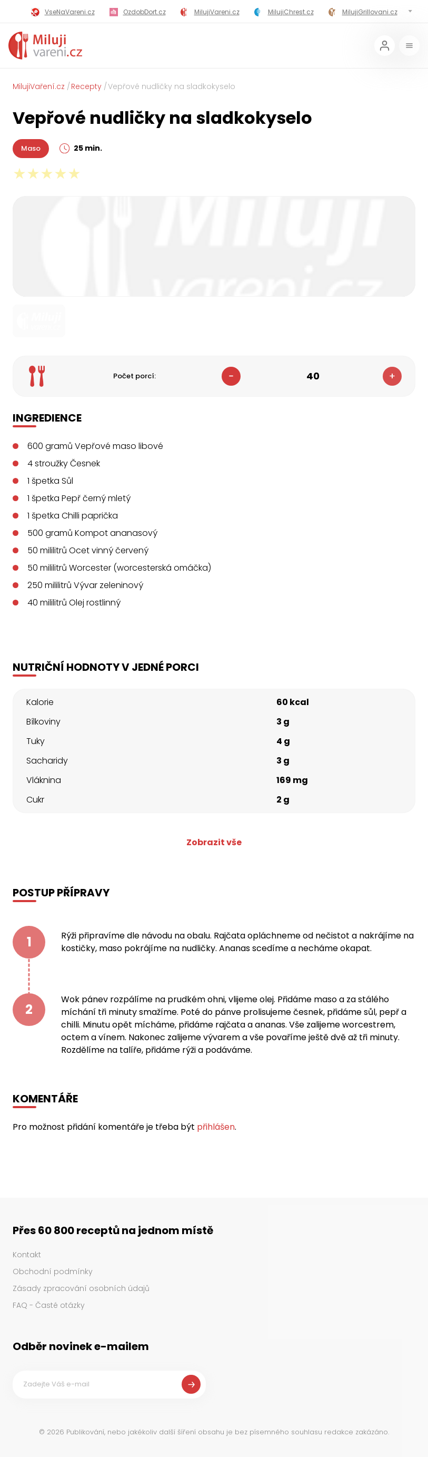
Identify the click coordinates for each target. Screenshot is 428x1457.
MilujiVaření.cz (39, 86)
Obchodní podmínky (53, 1271)
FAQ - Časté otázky (49, 1305)
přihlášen (216, 1127)
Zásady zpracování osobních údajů (81, 1288)
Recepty (86, 86)
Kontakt (27, 1254)
